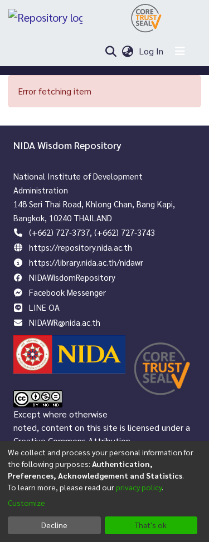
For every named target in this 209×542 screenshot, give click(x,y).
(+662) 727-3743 (124, 232)
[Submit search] (111, 51)
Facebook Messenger (67, 292)
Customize (26, 503)
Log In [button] (151, 51)
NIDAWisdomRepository (72, 277)
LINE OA (44, 307)
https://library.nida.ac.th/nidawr (86, 262)
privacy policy (139, 487)
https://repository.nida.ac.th (80, 247)
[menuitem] (128, 51)
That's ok (151, 525)
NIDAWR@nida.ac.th (64, 322)
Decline (54, 525)
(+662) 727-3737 (59, 232)
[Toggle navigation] (180, 51)
